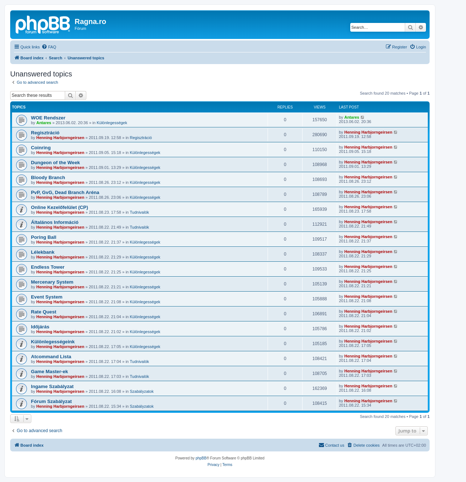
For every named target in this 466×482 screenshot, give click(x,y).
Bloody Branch (48, 177)
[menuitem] (49, 47)
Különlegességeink (53, 341)
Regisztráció (45, 132)
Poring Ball (43, 237)
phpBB (201, 458)
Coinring (41, 147)
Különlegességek (111, 123)
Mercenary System (52, 282)
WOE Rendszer (48, 118)
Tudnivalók (139, 212)
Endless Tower (47, 267)
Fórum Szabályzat (51, 401)
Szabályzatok (142, 391)
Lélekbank (43, 252)
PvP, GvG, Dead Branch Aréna (65, 192)
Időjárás (40, 326)
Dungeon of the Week (55, 162)
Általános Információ (54, 222)
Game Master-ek (49, 371)
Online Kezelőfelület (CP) (59, 207)
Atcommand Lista (51, 356)
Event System (47, 297)
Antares (43, 123)
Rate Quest (43, 312)
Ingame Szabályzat (52, 386)
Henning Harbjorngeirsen (60, 137)
